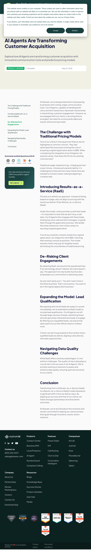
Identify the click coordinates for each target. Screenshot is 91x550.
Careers (8, 494)
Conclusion (12, 146)
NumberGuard (33, 460)
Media (29, 502)
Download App (11, 504)
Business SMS (33, 445)
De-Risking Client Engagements (15, 123)
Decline (75, 31)
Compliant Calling (35, 465)
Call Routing (53, 450)
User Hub (31, 497)
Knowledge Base (34, 482)
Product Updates (34, 492)
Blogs (29, 477)
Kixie (71, 450)
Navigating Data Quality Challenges (17, 139)
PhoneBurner (74, 455)
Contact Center (34, 440)
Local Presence (34, 450)
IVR (49, 445)
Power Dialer (53, 440)
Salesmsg (73, 460)
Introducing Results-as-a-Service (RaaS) (18, 115)
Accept (55, 31)
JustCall (72, 445)
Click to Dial (53, 455)
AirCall (72, 440)
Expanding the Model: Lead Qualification (18, 131)
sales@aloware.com (14, 456)
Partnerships (10, 482)
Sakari (71, 465)
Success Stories (34, 487)
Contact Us (10, 499)
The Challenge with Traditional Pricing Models (19, 106)
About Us (9, 477)
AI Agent (30, 455)
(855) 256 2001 (11, 453)
